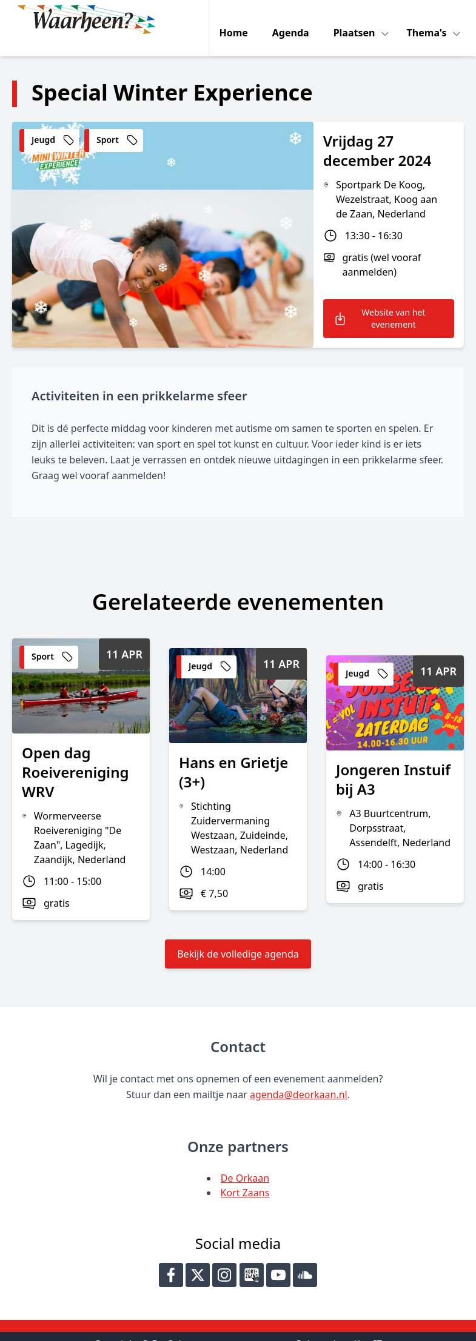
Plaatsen (358, 19)
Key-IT (368, 1326)
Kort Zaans (245, 1175)
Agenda (293, 19)
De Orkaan (245, 1160)
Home (236, 19)
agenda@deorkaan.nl (298, 1077)
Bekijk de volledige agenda (238, 936)
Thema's (430, 19)
